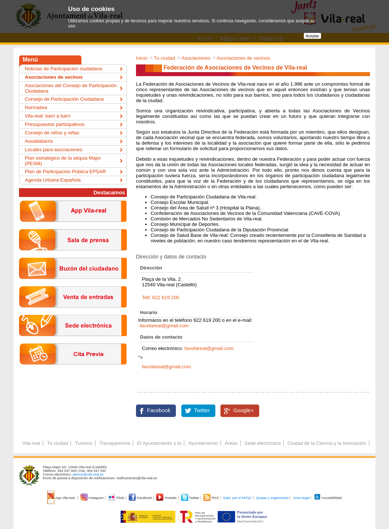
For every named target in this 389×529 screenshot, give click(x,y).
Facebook (158, 410)
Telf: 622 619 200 (160, 297)
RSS (211, 498)
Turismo (83, 443)
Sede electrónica (262, 443)
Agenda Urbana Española (53, 180)
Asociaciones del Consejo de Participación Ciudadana (71, 88)
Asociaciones (196, 58)
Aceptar (312, 36)
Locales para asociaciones (53, 149)
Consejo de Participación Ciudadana (64, 99)
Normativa (36, 107)
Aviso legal (301, 498)
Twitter (202, 410)
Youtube (167, 498)
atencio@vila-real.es (87, 474)
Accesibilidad (328, 498)
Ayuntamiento (203, 443)
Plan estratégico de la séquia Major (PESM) (63, 160)
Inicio (141, 58)
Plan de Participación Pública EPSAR (65, 171)
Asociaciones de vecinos (243, 58)
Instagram (92, 498)
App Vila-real (61, 498)
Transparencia (114, 443)
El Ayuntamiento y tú (159, 443)
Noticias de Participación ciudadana (63, 68)
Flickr (116, 498)
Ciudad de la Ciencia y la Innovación (326, 443)
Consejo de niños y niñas (52, 132)
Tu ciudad (164, 58)
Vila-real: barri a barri (47, 116)
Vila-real (31, 443)
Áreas (231, 443)
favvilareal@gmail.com (164, 325)
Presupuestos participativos (54, 124)
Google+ (243, 410)
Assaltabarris (39, 141)
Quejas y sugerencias (272, 498)
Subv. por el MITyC (237, 498)
